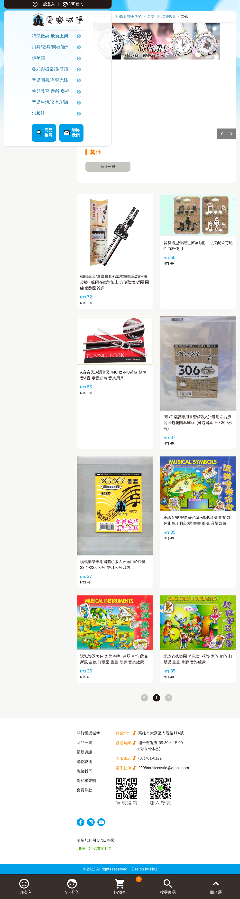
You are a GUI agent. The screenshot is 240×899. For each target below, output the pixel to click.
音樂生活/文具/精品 (28, 103)
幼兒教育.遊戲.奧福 (28, 92)
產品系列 (100, 17)
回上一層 (108, 166)
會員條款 (84, 790)
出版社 (16, 114)
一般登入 (21, 4)
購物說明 (84, 762)
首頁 (85, 17)
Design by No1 (144, 869)
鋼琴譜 (16, 59)
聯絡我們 (84, 771)
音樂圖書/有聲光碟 (27, 81)
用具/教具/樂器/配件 (28, 48)
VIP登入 (50, 4)
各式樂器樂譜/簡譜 (27, 70)
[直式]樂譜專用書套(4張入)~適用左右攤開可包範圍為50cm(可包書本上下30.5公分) (198, 423)
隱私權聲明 (86, 781)
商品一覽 (84, 743)
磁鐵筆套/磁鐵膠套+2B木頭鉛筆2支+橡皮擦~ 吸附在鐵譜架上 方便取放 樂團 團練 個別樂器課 (114, 282)
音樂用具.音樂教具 (162, 17)
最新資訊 (84, 752)
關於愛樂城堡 (88, 733)
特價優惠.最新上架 (27, 37)
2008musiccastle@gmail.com (163, 768)
